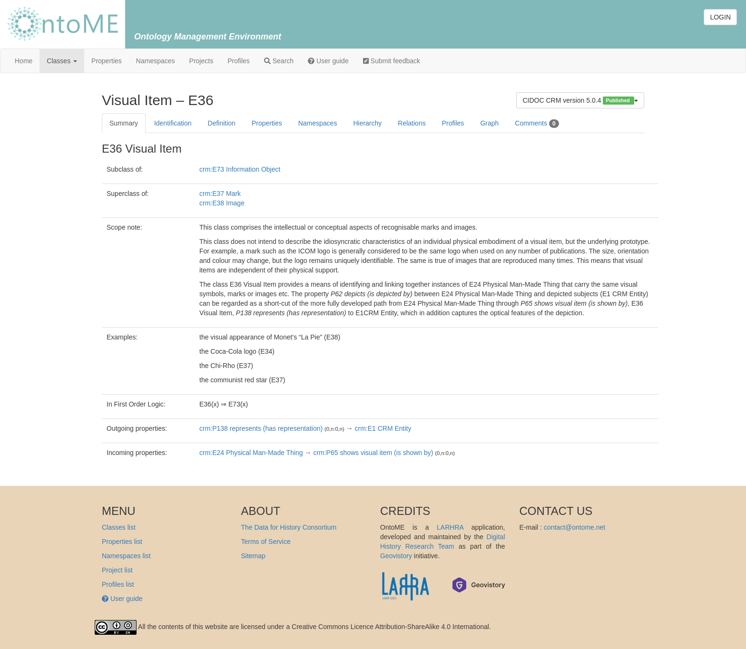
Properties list (122, 541)
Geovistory (396, 556)
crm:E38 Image (222, 203)
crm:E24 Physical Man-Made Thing (251, 452)
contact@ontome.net (574, 527)
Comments (537, 123)
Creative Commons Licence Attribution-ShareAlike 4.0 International (390, 626)
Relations (411, 123)
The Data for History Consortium (289, 527)
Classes (62, 61)
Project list (117, 570)
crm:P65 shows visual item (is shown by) (373, 452)
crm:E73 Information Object (239, 169)
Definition (222, 123)
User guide (328, 61)
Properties (106, 61)
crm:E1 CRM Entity (382, 428)
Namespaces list (126, 556)
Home (23, 61)
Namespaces (155, 61)
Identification (173, 123)
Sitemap (253, 556)
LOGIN (720, 17)
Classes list (119, 527)
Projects (201, 61)
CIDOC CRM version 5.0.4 (580, 101)
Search (279, 61)
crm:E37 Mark (220, 193)
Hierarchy (367, 123)
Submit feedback (391, 61)
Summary (123, 123)
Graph (489, 123)
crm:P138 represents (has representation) (261, 428)
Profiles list (118, 584)
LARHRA (450, 527)
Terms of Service (266, 541)
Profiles (238, 61)
